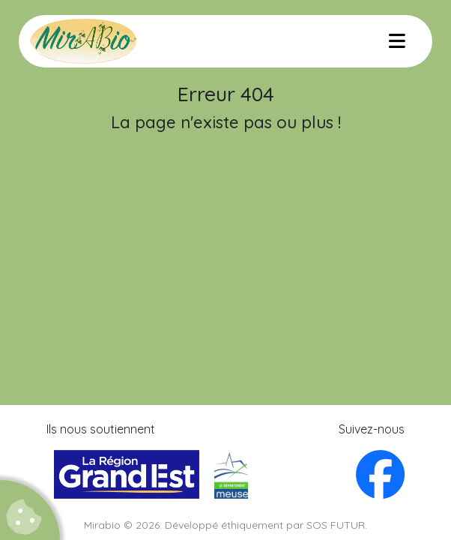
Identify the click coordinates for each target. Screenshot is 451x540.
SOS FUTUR (335, 525)
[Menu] (397, 41)
